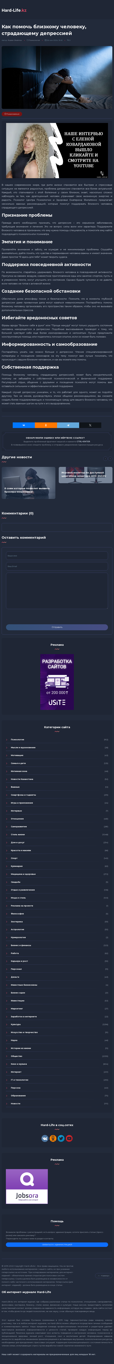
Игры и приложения (22, 803)
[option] (28, 483)
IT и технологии (19, 1080)
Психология (34, 40)
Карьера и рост (19, 961)
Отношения (17, 819)
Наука (14, 1040)
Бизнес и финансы (21, 945)
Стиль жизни (18, 834)
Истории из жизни (21, 1048)
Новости (15, 1104)
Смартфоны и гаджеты (23, 795)
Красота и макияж (21, 850)
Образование (18, 1096)
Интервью (16, 811)
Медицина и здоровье (23, 874)
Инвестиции (17, 1001)
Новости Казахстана (22, 779)
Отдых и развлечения (23, 890)
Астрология (17, 929)
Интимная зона (19, 771)
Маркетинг (17, 1009)
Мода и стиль (18, 898)
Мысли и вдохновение (23, 747)
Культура (16, 1024)
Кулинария (17, 866)
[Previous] (105, 459)
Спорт (14, 858)
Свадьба (15, 882)
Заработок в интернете (24, 1016)
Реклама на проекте (22, 906)
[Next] (110, 459)
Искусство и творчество (24, 1032)
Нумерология (18, 937)
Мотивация (17, 755)
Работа (15, 953)
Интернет (16, 1072)
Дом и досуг (18, 842)
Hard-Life (14, 10)
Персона (15, 1088)
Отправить (57, 627)
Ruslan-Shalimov (15, 40)
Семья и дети (18, 763)
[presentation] (27, 616)
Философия (17, 914)
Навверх (103, 1275)
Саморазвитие (19, 827)
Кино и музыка (19, 1064)
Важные (15, 787)
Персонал (16, 969)
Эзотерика (17, 922)
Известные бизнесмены (24, 985)
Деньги (15, 977)
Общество (16, 1056)
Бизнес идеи (18, 993)
